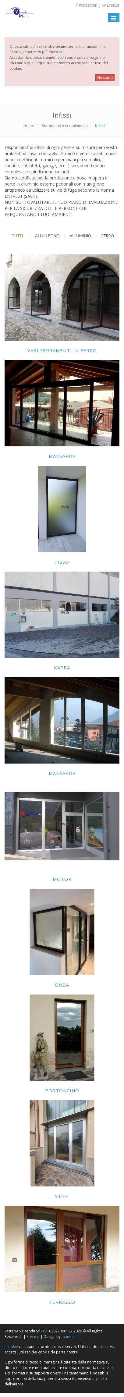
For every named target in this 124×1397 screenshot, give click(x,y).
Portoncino (62, 1090)
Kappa (62, 668)
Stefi (62, 1196)
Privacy (33, 1336)
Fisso (62, 562)
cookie (12, 1346)
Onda (62, 985)
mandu (68, 1336)
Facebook (88, 5)
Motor (62, 879)
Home (28, 125)
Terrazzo (62, 1302)
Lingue (113, 5)
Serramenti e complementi (64, 125)
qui (61, 52)
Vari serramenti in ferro (62, 350)
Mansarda (62, 456)
